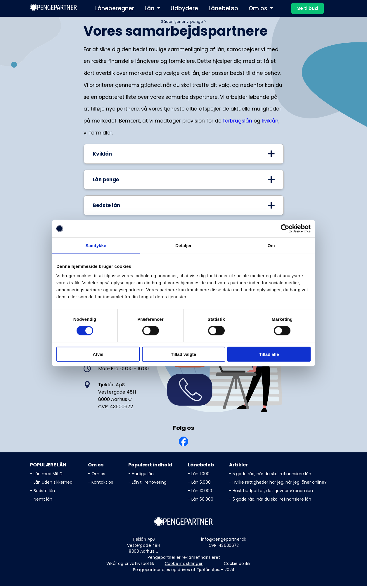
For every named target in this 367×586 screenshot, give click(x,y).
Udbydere (184, 8)
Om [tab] (271, 245)
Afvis (98, 353)
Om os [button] (259, 8)
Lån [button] (150, 8)
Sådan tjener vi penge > (183, 21)
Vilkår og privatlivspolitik (130, 563)
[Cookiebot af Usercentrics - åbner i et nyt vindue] (285, 228)
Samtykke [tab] (96, 245)
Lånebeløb (223, 8)
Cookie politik (237, 563)
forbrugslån (238, 120)
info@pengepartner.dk (223, 539)
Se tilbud (307, 8)
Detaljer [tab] (183, 245)
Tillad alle (269, 353)
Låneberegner (114, 8)
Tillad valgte (183, 353)
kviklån (270, 120)
